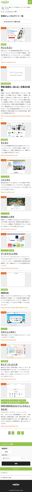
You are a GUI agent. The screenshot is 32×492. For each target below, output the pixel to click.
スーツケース (5, 250)
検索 (16, 464)
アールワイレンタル (9, 253)
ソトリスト (5, 179)
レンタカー (4, 329)
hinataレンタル (7, 216)
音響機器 (16, 402)
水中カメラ (4, 402)
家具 (3, 361)
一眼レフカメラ (14, 400)
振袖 (5, 83)
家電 (6, 361)
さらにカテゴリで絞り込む (12, 22)
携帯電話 (4, 44)
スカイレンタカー (8, 331)
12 (18, 433)
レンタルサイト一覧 (6, 477)
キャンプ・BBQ (5, 176)
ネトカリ (4, 142)
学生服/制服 (4, 139)
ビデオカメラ (22, 400)
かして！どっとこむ (9, 364)
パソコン (22, 402)
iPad (27, 402)
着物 (9, 83)
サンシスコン (6, 47)
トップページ (4, 473)
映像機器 (10, 402)
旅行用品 (11, 250)
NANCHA (5, 292)
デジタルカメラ (5, 400)
